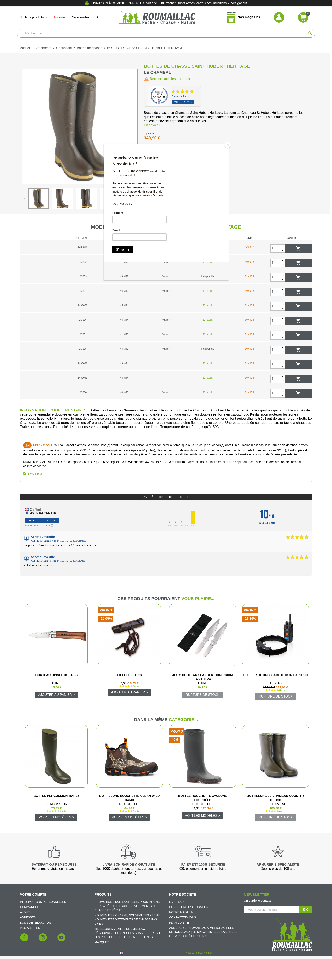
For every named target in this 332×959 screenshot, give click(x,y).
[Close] (227, 145)
